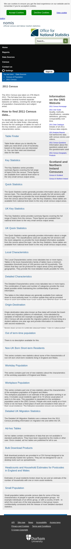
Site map (21, 522)
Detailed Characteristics (18, 276)
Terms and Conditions (41, 526)
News (30, 522)
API (13, 522)
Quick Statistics (13, 184)
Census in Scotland (56, 175)
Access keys (55, 522)
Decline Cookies (41, 12)
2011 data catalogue (56, 125)
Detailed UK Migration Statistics (22, 411)
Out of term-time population (20, 333)
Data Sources (8, 57)
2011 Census (11, 79)
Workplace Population (17, 382)
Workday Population (16, 365)
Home (5, 47)
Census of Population (14, 77)
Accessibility (41, 522)
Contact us (7, 67)
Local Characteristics (16, 252)
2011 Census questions (57, 143)
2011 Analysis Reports (57, 132)
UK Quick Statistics (15, 228)
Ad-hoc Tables (13, 428)
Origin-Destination (15, 304)
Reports (6, 52)
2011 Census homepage (57, 106)
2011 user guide (55, 110)
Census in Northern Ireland (58, 179)
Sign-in (49, 71)
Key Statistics (12, 160)
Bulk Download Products (19, 448)
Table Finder (12, 136)
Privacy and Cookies (20, 526)
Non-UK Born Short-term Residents (25, 348)
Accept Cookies (16, 12)
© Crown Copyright (20, 530)
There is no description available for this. (22, 340)
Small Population (14, 488)
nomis (8, 23)
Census (5, 62)
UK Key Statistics (15, 208)
